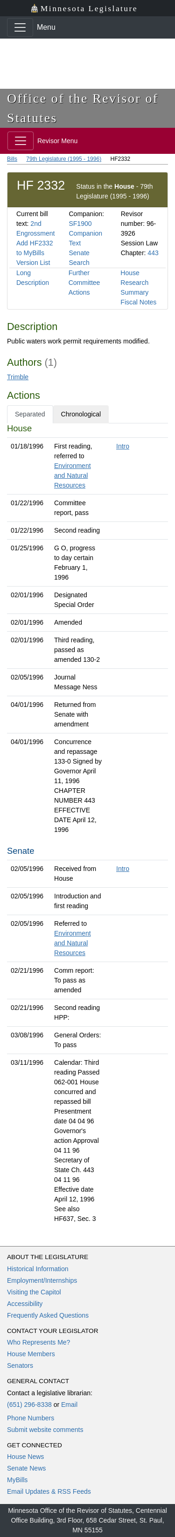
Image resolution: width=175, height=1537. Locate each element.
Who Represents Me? (38, 1342)
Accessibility (24, 1303)
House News (25, 1456)
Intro (122, 446)
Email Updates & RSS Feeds (49, 1491)
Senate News (26, 1468)
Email (69, 1404)
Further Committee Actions (84, 282)
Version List (33, 262)
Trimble (17, 377)
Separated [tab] (30, 414)
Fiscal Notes (138, 302)
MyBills (17, 1480)
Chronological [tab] (81, 414)
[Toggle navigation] (20, 27)
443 (152, 253)
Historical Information (38, 1269)
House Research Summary (134, 282)
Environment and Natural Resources (72, 475)
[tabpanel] (87, 825)
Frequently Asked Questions (48, 1315)
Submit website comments (45, 1429)
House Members (31, 1354)
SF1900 (80, 223)
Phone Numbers (30, 1418)
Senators (20, 1365)
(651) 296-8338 (29, 1404)
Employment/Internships (42, 1280)
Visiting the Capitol (34, 1292)
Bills (12, 159)
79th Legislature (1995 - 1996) (63, 159)
